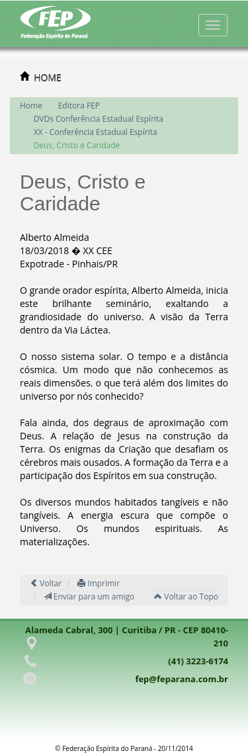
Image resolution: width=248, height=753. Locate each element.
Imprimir (98, 583)
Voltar (46, 583)
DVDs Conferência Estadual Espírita (98, 118)
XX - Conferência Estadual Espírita (95, 132)
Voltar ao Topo (186, 596)
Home (31, 105)
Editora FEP (79, 105)
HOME (48, 77)
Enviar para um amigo (89, 596)
